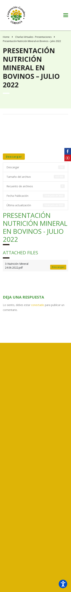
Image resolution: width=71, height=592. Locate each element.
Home (6, 37)
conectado (37, 305)
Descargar (14, 156)
